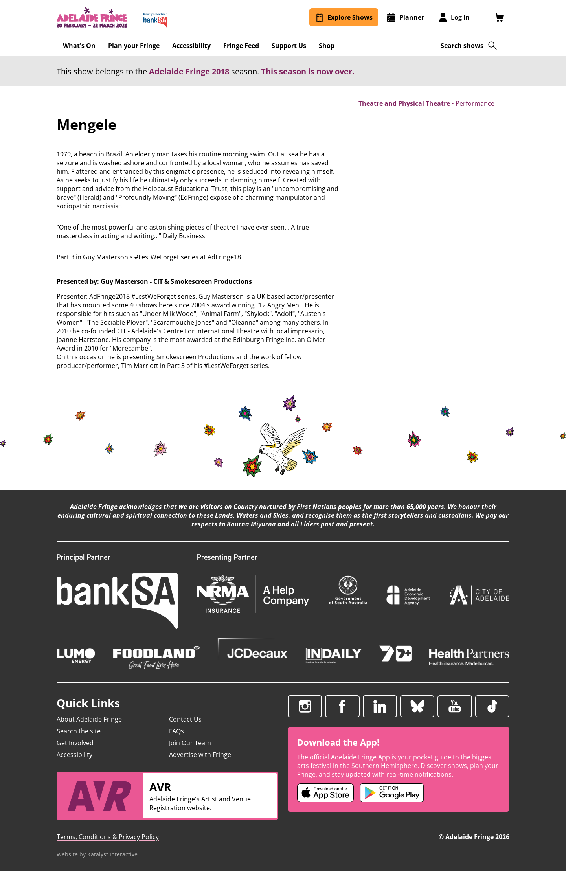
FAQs (176, 731)
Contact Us (185, 719)
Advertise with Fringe (200, 754)
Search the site (79, 731)
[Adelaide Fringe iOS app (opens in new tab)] (325, 792)
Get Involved (75, 743)
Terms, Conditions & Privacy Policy (108, 836)
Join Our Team (190, 743)
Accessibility (74, 754)
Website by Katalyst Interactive (97, 854)
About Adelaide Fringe (89, 719)
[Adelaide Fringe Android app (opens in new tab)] (392, 792)
